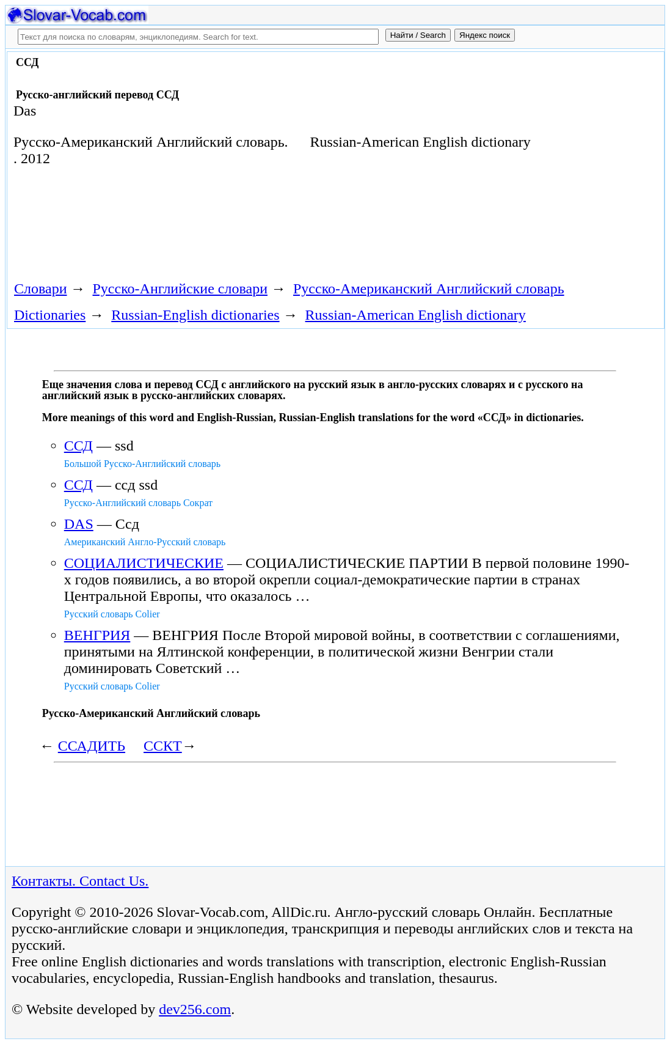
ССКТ (163, 746)
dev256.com (195, 1009)
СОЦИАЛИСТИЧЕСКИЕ (144, 563)
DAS (78, 524)
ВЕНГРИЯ (97, 635)
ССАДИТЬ (91, 746)
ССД (78, 446)
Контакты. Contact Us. (80, 881)
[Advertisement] (229, 227)
